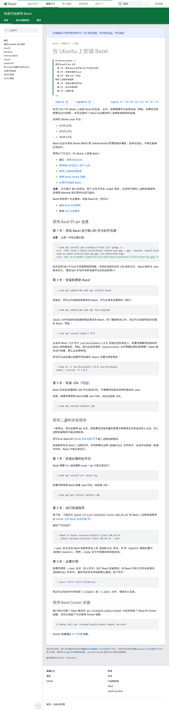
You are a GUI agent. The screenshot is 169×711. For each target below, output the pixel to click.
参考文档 (83, 4)
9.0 (126, 101)
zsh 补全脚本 (72, 211)
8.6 (132, 101)
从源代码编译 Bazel (70, 182)
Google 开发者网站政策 (74, 652)
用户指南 (66, 4)
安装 (76, 43)
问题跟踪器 (113, 681)
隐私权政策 (59, 704)
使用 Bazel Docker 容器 (72, 176)
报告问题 (61, 101)
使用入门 (66, 43)
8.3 (147, 101)
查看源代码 (83, 101)
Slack (110, 686)
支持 (110, 676)
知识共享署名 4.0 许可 (95, 649)
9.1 (121, 101)
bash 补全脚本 (73, 205)
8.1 (157, 101)
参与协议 (108, 33)
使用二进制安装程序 (70, 171)
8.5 (137, 101)
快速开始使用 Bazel (17, 13)
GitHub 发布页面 (83, 439)
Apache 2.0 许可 (144, 649)
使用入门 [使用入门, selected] (50, 4)
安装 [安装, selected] (6, 20)
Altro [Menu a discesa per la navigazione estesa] (97, 4)
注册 (121, 33)
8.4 (142, 101)
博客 (48, 676)
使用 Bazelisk (74, 159)
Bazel (55, 43)
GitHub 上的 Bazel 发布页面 (71, 519)
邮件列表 (92, 33)
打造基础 (57, 33)
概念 (39, 20)
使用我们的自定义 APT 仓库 (74, 165)
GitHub (159, 4)
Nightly (114, 101)
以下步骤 (77, 634)
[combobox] (132, 4)
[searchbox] (21, 30)
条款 (48, 704)
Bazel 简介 (33, 4)
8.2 (152, 101)
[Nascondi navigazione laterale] (38, 705)
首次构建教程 (22, 20)
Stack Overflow (115, 691)
